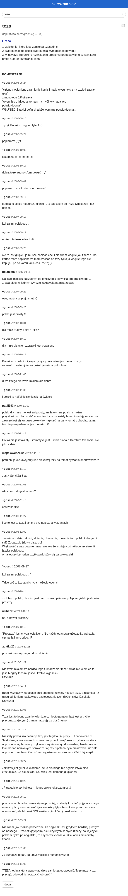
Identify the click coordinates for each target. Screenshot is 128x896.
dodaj (7, 884)
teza (6, 41)
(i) (32, 34)
